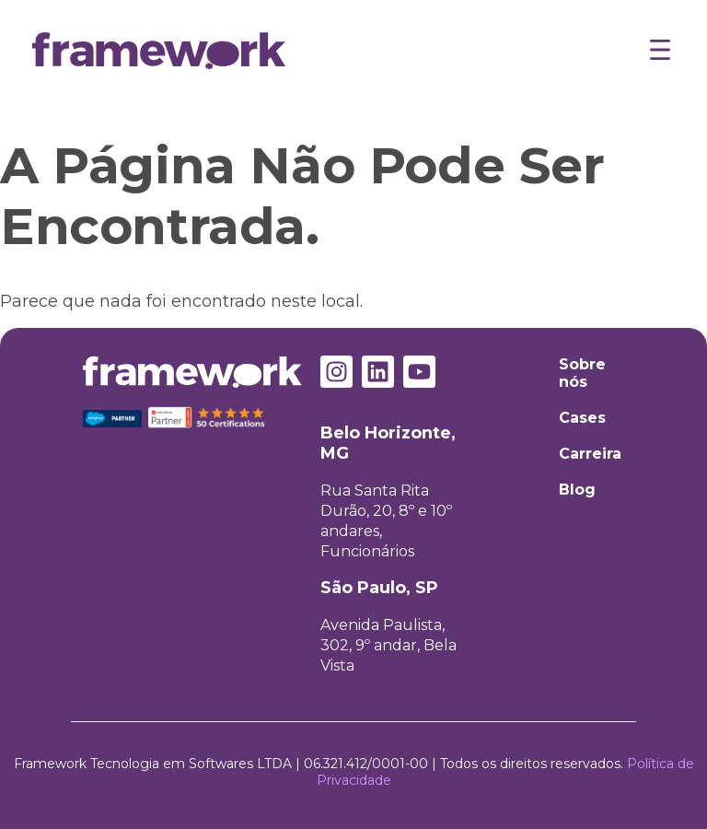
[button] (659, 52)
